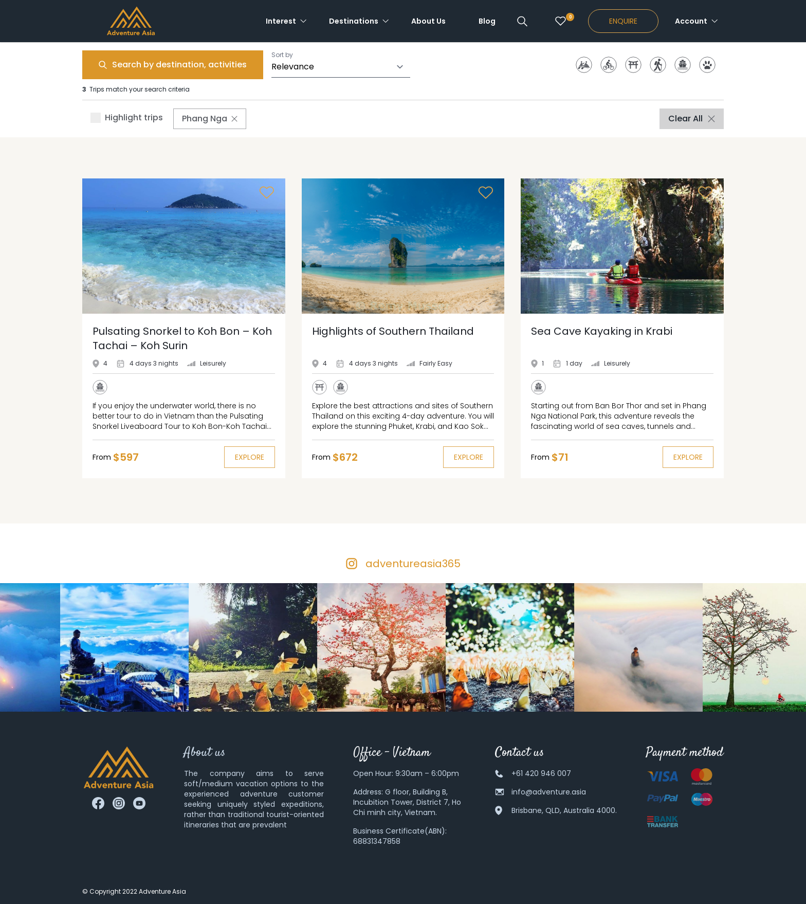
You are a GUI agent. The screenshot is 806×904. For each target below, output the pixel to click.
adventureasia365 (413, 563)
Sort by (282, 55)
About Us (428, 21)
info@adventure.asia (548, 792)
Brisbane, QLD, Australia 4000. (564, 810)
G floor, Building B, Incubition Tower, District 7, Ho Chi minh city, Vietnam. (407, 802)
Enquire (623, 21)
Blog (487, 21)
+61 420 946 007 (541, 773)
